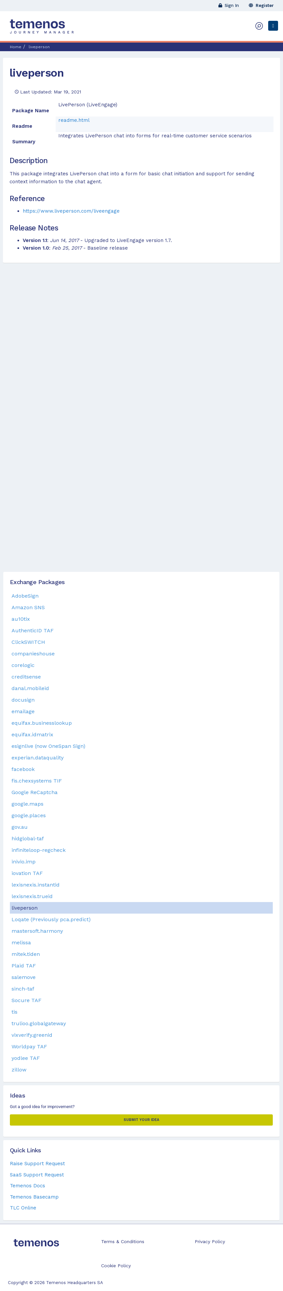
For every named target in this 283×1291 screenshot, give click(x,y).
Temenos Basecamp (34, 1197)
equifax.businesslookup (42, 723)
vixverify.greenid (32, 1035)
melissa (21, 942)
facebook (23, 769)
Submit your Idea (141, 1120)
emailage (23, 711)
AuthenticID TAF (33, 630)
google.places (29, 815)
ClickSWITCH (28, 642)
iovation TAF (27, 873)
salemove (24, 977)
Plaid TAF (24, 965)
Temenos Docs (27, 1186)
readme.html (74, 120)
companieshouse (33, 653)
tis (14, 1012)
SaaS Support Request (37, 1175)
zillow (19, 1069)
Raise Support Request (37, 1164)
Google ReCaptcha (35, 792)
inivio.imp (24, 861)
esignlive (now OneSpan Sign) (48, 746)
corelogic (23, 665)
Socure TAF (27, 1000)
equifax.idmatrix (32, 734)
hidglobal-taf (28, 838)
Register (261, 5)
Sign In (228, 5)
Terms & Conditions (122, 1241)
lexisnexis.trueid (32, 896)
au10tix (21, 619)
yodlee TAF (26, 1058)
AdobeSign (25, 596)
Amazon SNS (28, 607)
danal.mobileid (30, 688)
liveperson (37, 72)
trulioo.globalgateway (39, 1023)
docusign (23, 700)
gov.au (20, 827)
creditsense (26, 677)
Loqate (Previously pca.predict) (51, 919)
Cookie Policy (116, 1265)
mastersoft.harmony (37, 931)
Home (15, 47)
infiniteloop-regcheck (39, 850)
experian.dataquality (38, 757)
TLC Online (23, 1208)
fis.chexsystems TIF (37, 781)
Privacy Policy (210, 1241)
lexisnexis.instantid (36, 885)
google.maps (27, 804)
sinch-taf (23, 989)
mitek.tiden (26, 954)
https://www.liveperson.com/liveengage (71, 211)
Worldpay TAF (29, 1046)
